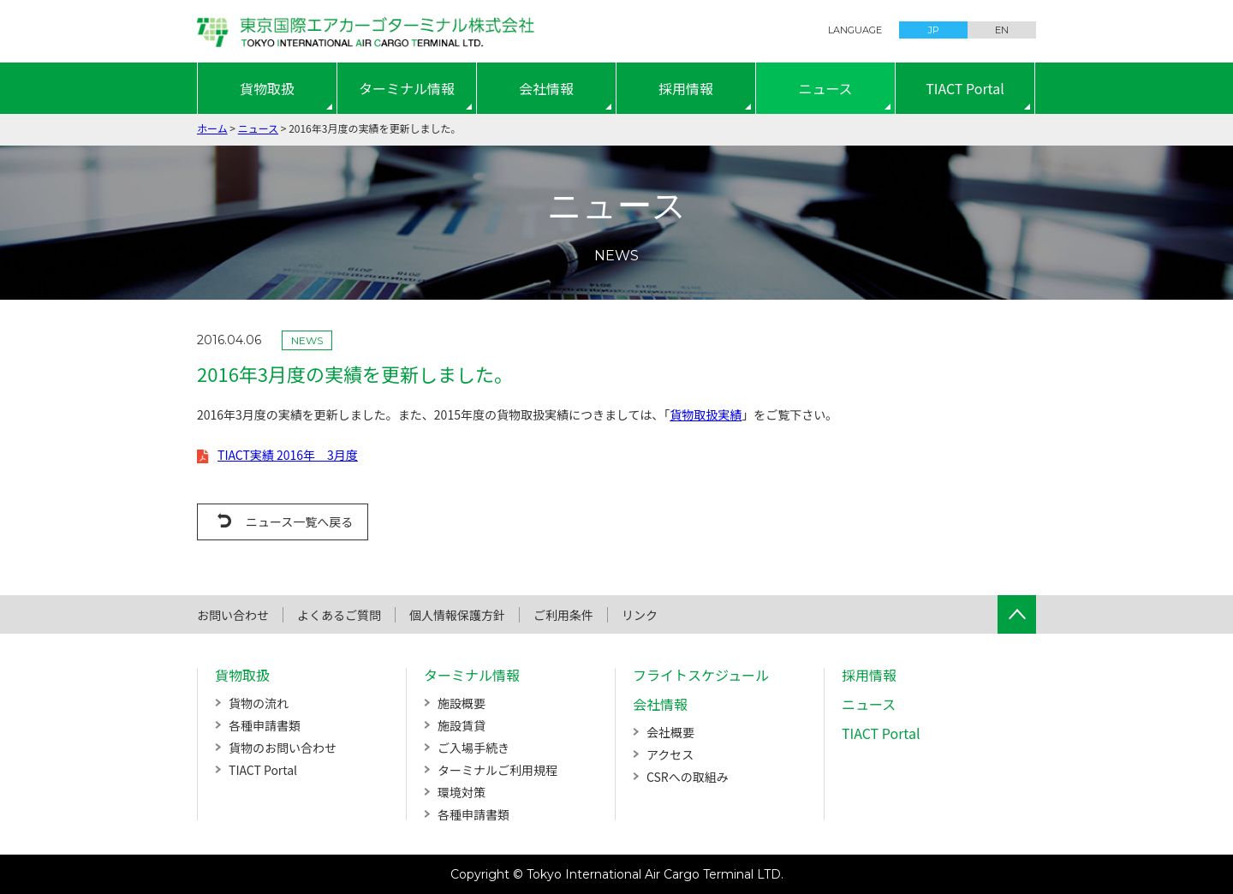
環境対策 (461, 792)
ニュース (825, 88)
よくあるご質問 (339, 614)
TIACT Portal (965, 88)
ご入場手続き (473, 747)
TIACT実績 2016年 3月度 (287, 454)
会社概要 (670, 732)
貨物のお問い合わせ (283, 747)
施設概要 (461, 703)
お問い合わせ (233, 614)
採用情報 (685, 88)
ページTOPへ (1017, 614)
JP (933, 30)
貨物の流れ (259, 703)
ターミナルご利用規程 (497, 769)
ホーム (212, 128)
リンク (640, 614)
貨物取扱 (267, 88)
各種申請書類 (265, 725)
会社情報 (546, 88)
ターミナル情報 (407, 88)
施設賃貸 (461, 725)
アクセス (670, 754)
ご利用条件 (563, 614)
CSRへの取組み (687, 776)
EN (1002, 30)
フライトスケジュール (701, 675)
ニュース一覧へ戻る (299, 521)
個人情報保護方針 (457, 614)
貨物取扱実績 (706, 414)
